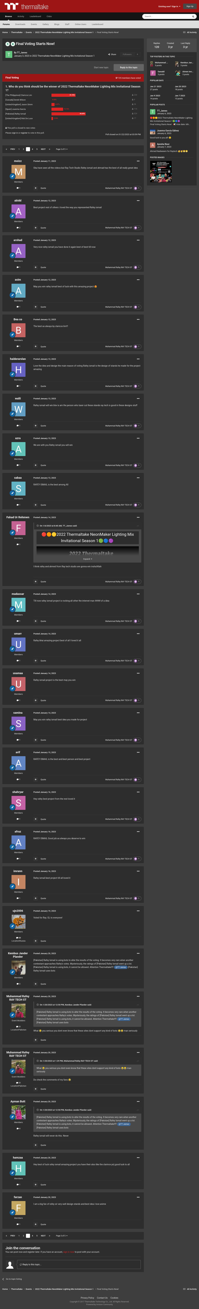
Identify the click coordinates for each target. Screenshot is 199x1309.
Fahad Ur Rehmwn (17, 517)
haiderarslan (18, 358)
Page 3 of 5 (61, 149)
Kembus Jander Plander (18, 955)
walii (18, 398)
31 (18, 1026)
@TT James (121, 967)
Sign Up (189, 6)
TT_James (22, 52)
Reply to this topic (128, 67)
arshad (18, 240)
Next (43, 149)
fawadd (161, 71)
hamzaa (18, 1157)
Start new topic (101, 67)
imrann (18, 871)
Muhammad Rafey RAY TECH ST (118, 188)
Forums (6, 24)
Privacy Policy (87, 1298)
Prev (12, 149)
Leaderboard (97, 24)
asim (18, 279)
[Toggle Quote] (38, 525)
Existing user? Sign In (169, 6)
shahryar (17, 792)
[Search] (158, 16)
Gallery (45, 24)
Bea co (18, 319)
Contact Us (102, 1298)
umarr (18, 633)
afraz (18, 831)
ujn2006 (18, 910)
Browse (8, 17)
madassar (18, 593)
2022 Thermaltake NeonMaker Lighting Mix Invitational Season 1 (63, 56)
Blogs (56, 24)
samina (18, 712)
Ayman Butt (17, 1101)
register (24, 133)
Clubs (49, 16)
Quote (43, 188)
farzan (18, 1197)
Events (34, 24)
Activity (20, 16)
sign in (15, 133)
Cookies (114, 1298)
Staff (67, 24)
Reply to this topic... (31, 1264)
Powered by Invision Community (99, 1304)
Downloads (20, 24)
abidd (17, 200)
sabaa (18, 477)
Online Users (80, 24)
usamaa (18, 673)
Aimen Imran (188, 71)
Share (112, 54)
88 (18, 938)
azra (18, 438)
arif (18, 752)
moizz (18, 161)
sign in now (68, 1252)
